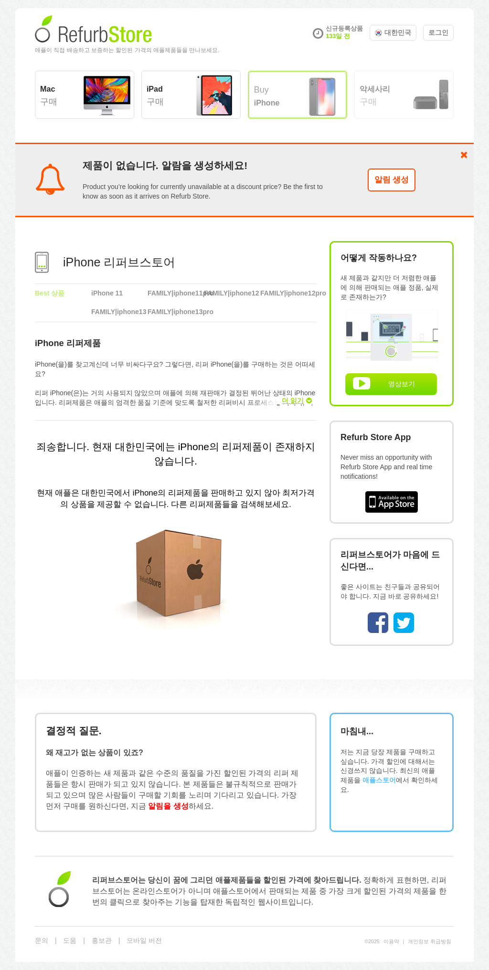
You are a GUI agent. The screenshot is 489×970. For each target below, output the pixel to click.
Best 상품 (49, 293)
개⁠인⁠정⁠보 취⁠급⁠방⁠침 (429, 941)
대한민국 (393, 32)
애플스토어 (379, 780)
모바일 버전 (144, 940)
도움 (69, 940)
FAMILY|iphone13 (118, 312)
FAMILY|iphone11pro (176, 293)
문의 (41, 940)
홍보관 (102, 940)
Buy (267, 96)
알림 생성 (391, 179)
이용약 (391, 941)
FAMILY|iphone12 (231, 293)
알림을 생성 (168, 805)
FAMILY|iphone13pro (176, 312)
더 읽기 (297, 400)
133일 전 (338, 36)
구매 (48, 95)
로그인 (438, 32)
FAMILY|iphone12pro (288, 293)
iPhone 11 (107, 293)
